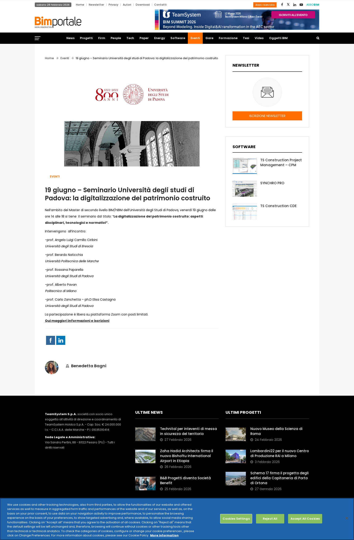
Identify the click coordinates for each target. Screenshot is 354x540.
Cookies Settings (236, 519)
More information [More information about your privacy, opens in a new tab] (164, 535)
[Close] (347, 518)
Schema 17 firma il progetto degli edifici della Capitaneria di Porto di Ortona (279, 478)
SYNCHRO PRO (272, 183)
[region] (177, 519)
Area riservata (265, 5)
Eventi (195, 38)
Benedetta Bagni (88, 366)
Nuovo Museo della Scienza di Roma (276, 431)
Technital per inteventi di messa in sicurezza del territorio (188, 431)
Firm (101, 38)
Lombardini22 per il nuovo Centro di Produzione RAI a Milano (279, 453)
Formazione (228, 38)
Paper (144, 38)
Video (259, 38)
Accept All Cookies (305, 519)
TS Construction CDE (278, 205)
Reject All (270, 519)
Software (177, 38)
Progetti (86, 38)
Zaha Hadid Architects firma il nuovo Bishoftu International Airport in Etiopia (186, 456)
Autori (127, 5)
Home (80, 5)
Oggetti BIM (278, 38)
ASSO (312, 5)
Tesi (246, 38)
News (70, 38)
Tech (130, 38)
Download (143, 5)
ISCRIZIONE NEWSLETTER (267, 116)
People (116, 38)
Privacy (113, 5)
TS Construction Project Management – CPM (281, 162)
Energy (159, 38)
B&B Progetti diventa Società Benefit (185, 480)
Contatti (160, 5)
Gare (209, 38)
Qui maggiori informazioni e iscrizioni (77, 320)
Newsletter (96, 5)
